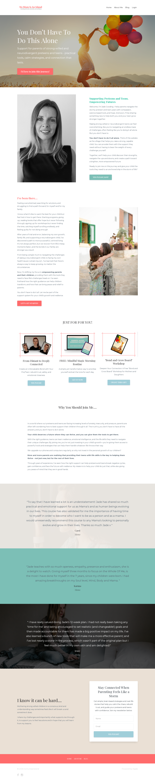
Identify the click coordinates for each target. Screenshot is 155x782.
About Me (118, 7)
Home (109, 7)
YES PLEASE (36, 383)
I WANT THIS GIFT (119, 382)
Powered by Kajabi (130, 769)
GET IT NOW (77, 380)
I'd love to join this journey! (35, 71)
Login (134, 7)
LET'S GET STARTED (29, 303)
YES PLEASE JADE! (100, 177)
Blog (127, 7)
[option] (77, 516)
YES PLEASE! (113, 734)
